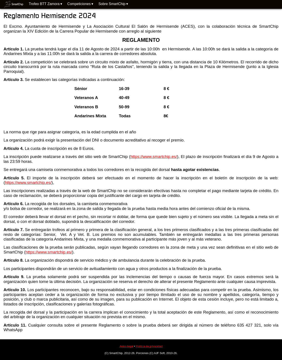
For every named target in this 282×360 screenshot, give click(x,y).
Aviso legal (126, 346)
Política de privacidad (149, 346)
